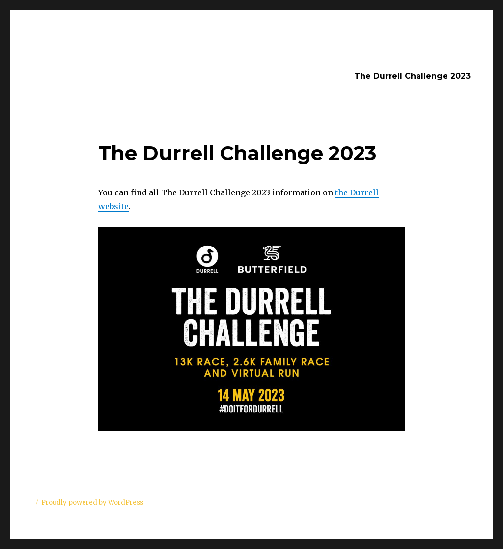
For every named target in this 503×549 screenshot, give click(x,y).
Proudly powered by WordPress (92, 502)
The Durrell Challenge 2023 (412, 76)
